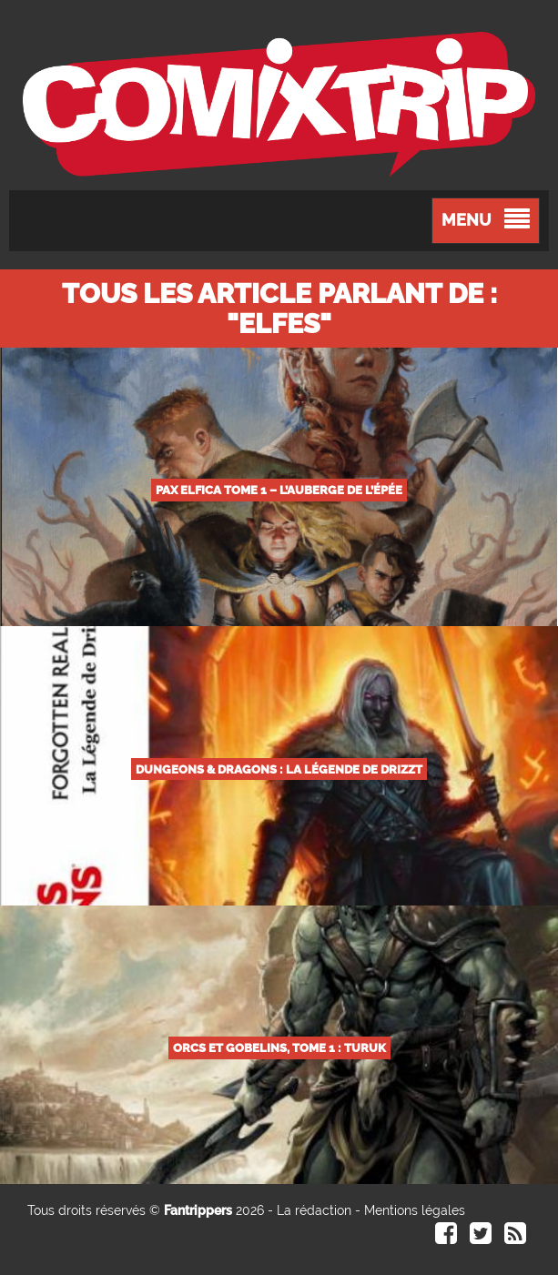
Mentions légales (414, 1210)
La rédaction (314, 1210)
